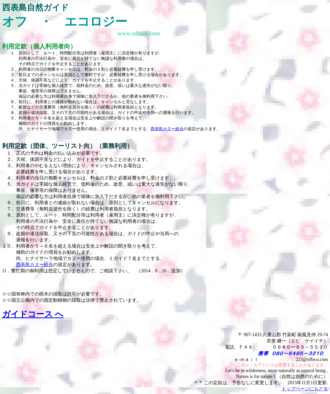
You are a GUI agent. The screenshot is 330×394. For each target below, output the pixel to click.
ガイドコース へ (32, 314)
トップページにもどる (305, 388)
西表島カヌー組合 (167, 129)
